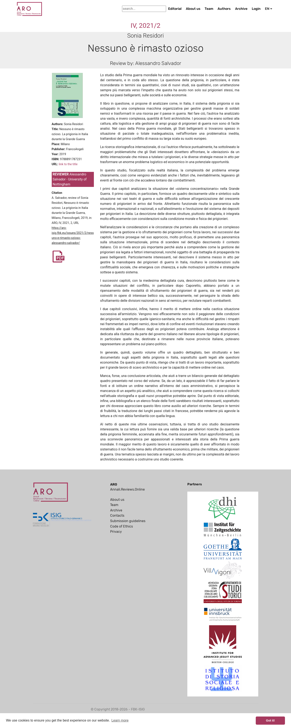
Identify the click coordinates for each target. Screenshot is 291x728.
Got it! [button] (270, 720)
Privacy (116, 532)
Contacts (117, 515)
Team (209, 9)
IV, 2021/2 (145, 25)
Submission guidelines (127, 521)
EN (267, 9)
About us (193, 9)
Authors (224, 9)
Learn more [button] (119, 720)
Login (256, 9)
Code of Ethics (121, 526)
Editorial (174, 9)
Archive (241, 9)
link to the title (68, 164)
